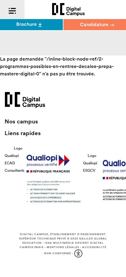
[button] (79, 253)
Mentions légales (63, 247)
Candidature (97, 24)
